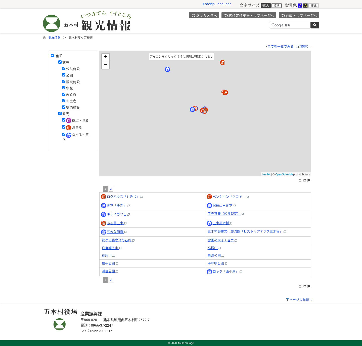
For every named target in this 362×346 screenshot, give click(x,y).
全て (58, 56)
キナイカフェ (118, 214)
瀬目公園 (110, 271)
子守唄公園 (217, 263)
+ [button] (105, 57)
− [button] (105, 65)
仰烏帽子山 (111, 248)
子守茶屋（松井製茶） (226, 214)
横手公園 (110, 263)
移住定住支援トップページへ (249, 16)
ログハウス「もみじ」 (125, 197)
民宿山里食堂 (224, 205)
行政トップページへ (299, 16)
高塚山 (214, 248)
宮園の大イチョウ (222, 240)
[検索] (289, 25)
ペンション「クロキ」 (231, 197)
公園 (69, 75)
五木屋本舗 (222, 223)
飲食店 (71, 95)
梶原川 (108, 255)
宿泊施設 (73, 107)
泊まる (74, 127)
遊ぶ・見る (77, 120)
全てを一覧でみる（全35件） (288, 46)
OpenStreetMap (285, 174)
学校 (69, 88)
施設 (65, 62)
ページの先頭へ (301, 299)
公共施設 (73, 69)
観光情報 (55, 38)
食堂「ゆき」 (118, 205)
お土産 (71, 101)
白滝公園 (216, 255)
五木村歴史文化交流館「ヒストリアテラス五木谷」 (247, 231)
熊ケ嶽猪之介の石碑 (118, 240)
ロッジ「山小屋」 (227, 271)
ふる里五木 (116, 223)
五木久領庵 (116, 232)
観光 (65, 114)
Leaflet (266, 174)
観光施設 (73, 82)
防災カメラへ (204, 16)
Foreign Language (217, 4)
